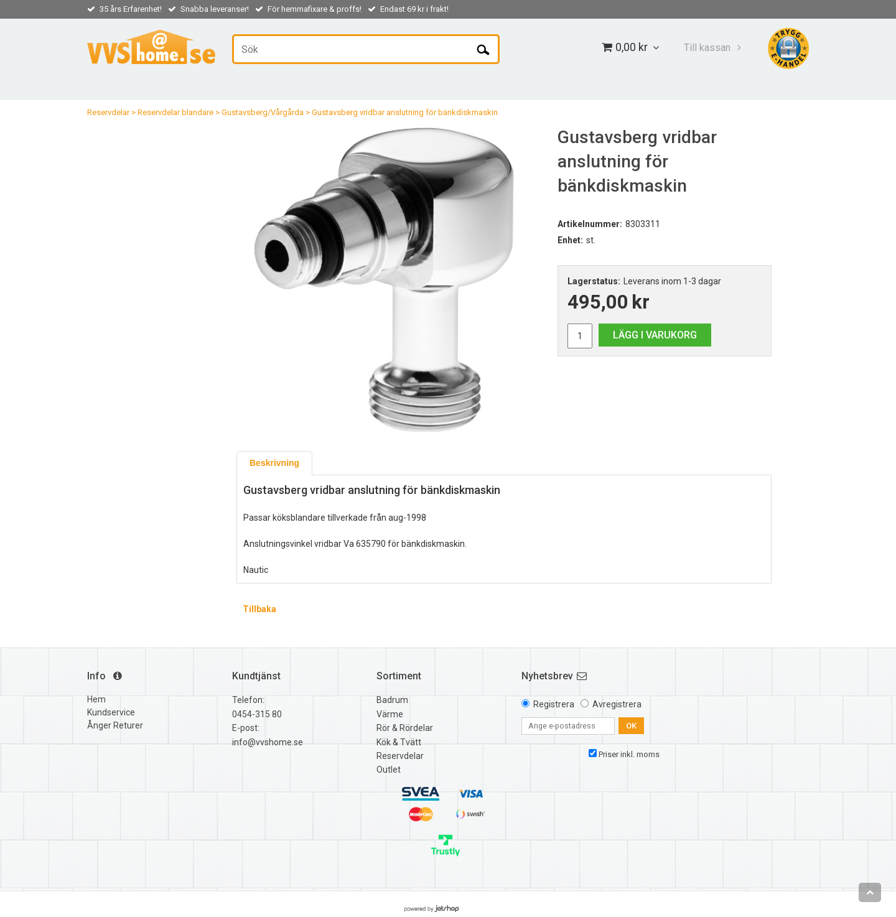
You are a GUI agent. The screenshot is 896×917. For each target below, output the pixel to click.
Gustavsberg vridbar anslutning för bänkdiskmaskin (405, 112)
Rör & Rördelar (404, 728)
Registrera (553, 704)
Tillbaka (259, 609)
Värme (389, 714)
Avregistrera (617, 704)
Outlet (388, 770)
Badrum (392, 700)
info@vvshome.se (267, 742)
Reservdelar (108, 112)
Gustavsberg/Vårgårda (263, 112)
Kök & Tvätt (398, 742)
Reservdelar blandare (175, 112)
